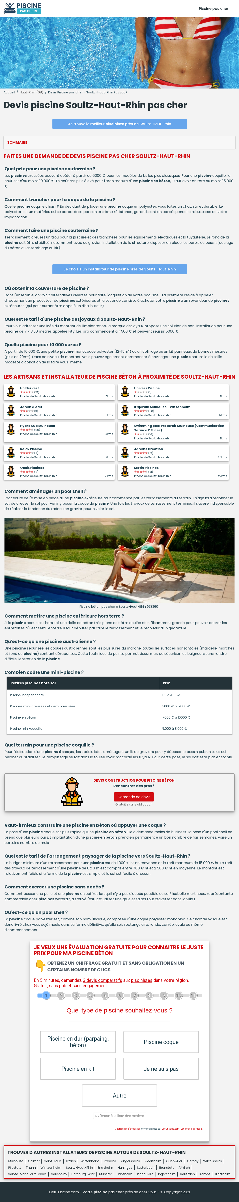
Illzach (71, 1161)
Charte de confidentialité (127, 1129)
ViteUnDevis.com (170, 1129)
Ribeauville (145, 1174)
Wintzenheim (51, 1167)
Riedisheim (153, 1161)
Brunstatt (166, 1167)
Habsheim (124, 1174)
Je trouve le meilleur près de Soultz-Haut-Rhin (119, 124)
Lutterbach (146, 1167)
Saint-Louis (53, 1161)
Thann (31, 1167)
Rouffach (187, 1174)
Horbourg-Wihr (83, 1174)
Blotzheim (222, 1174)
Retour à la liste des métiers (119, 1116)
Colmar (34, 1161)
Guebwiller (174, 1161)
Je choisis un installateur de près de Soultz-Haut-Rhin (119, 269)
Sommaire (17, 142)
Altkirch (184, 1167)
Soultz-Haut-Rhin (79, 1167)
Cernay (192, 1161)
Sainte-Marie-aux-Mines (27, 1174)
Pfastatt (14, 1167)
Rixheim (110, 1161)
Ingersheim (167, 1174)
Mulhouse (15, 1161)
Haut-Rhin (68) (31, 92)
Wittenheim (90, 1161)
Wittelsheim (212, 1161)
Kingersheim (130, 1161)
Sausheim (59, 1174)
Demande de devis (134, 796)
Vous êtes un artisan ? (192, 1129)
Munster (105, 1174)
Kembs (205, 1174)
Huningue (125, 1167)
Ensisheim (105, 1167)
